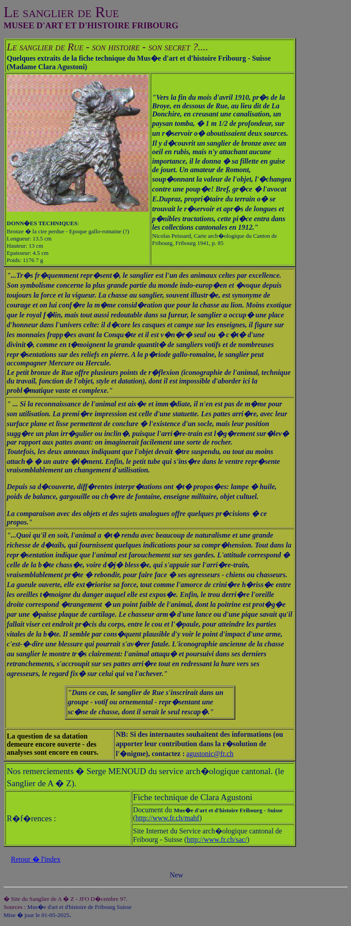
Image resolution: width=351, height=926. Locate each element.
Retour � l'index (35, 859)
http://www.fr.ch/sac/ (217, 839)
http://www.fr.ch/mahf (167, 818)
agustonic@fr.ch (210, 753)
